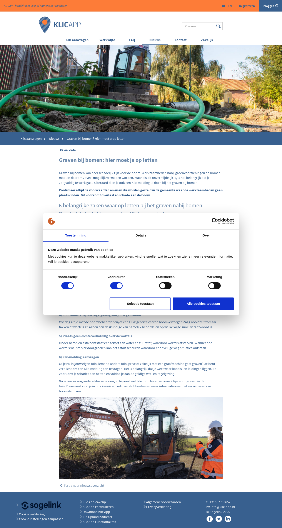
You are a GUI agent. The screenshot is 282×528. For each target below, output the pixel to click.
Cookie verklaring (32, 514)
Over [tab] (206, 235)
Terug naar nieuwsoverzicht (82, 485)
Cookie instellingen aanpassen (41, 519)
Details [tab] (141, 235)
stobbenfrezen (139, 386)
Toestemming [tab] (76, 235)
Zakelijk (207, 40)
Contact (181, 40)
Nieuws (154, 40)
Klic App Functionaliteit (99, 522)
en (230, 6)
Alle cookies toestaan (203, 304)
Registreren (247, 6)
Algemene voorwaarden (163, 502)
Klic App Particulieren (98, 507)
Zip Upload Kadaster (97, 517)
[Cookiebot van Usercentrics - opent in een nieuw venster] (215, 221)
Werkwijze (107, 40)
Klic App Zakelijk (95, 502)
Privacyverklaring (158, 507)
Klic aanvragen (77, 40)
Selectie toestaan (140, 304)
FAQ (132, 40)
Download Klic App (97, 512)
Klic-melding (141, 182)
